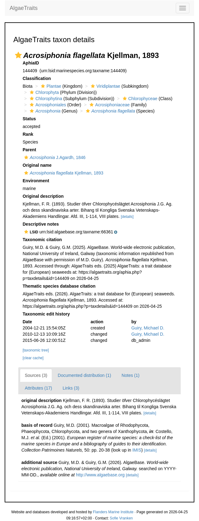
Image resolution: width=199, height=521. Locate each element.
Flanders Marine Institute (113, 512)
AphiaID (31, 62)
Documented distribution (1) (84, 375)
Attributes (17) (38, 388)
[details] (127, 216)
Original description (43, 196)
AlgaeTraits (24, 8)
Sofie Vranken (121, 518)
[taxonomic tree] (36, 350)
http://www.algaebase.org (100, 474)
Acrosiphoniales (47, 104)
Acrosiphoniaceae (109, 104)
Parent (29, 149)
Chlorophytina (45, 98)
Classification (37, 78)
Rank (28, 134)
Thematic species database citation (59, 286)
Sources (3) (36, 375)
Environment (36, 180)
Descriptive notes (41, 224)
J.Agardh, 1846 (54, 157)
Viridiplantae (104, 86)
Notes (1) (130, 375)
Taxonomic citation (42, 239)
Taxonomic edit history (46, 313)
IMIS (136, 450)
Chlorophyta (43, 92)
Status (29, 118)
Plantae (50, 86)
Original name (37, 165)
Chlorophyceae (139, 98)
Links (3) (71, 388)
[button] (18, 55)
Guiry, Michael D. (147, 327)
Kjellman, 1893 (63, 172)
